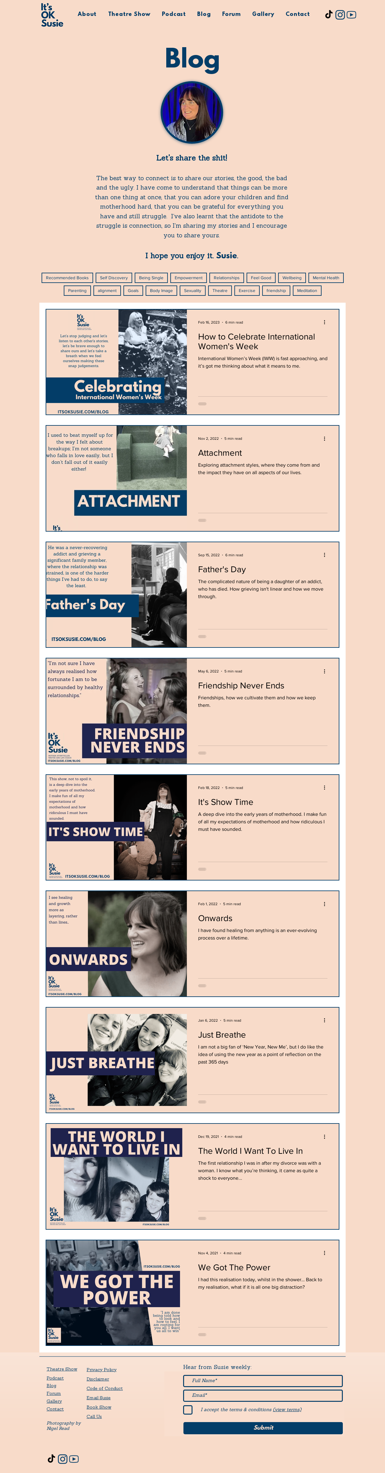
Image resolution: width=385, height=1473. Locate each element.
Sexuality (192, 290)
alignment (107, 290)
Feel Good (261, 277)
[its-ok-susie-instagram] (340, 15)
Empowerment (188, 277)
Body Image (161, 290)
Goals (133, 290)
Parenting (77, 290)
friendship (276, 290)
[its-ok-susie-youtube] (351, 15)
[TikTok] (329, 15)
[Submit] (263, 1428)
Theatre (220, 290)
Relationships (227, 277)
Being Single (151, 277)
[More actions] (326, 322)
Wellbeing (292, 277)
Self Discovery (114, 277)
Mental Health (326, 277)
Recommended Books (67, 277)
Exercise (247, 290)
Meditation (307, 290)
